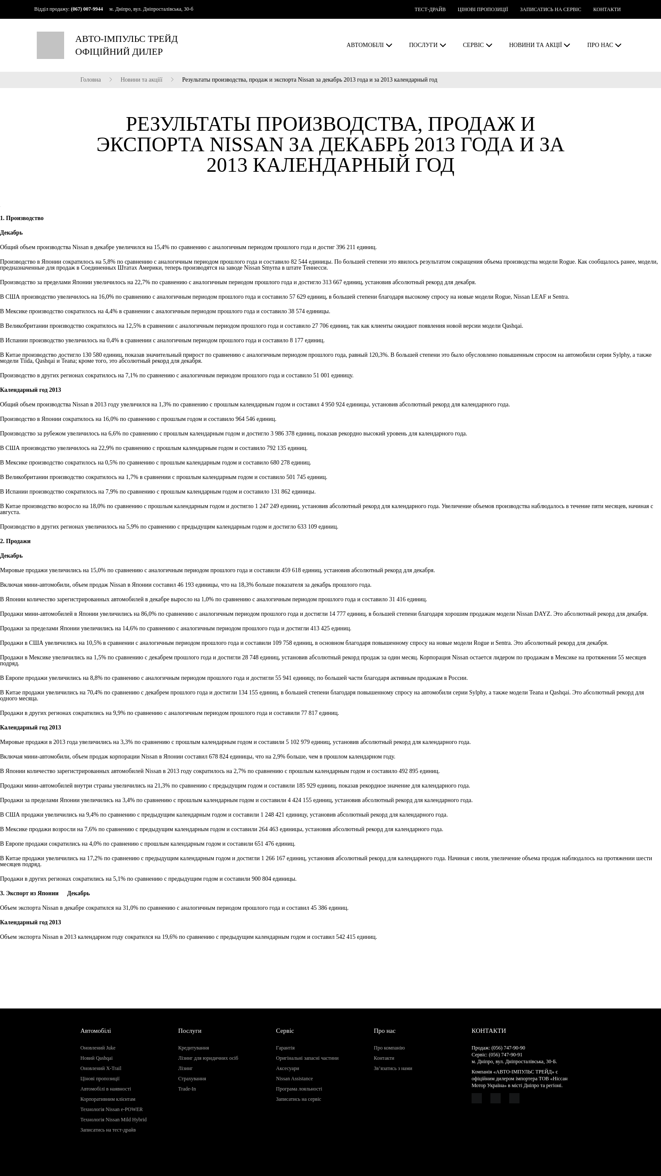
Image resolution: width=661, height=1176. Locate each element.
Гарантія (285, 1048)
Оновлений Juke (97, 1048)
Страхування (192, 1079)
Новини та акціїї (141, 80)
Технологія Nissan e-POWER (111, 1109)
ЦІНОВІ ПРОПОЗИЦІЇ (482, 9)
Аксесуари (287, 1068)
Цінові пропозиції (100, 1079)
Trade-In (187, 1089)
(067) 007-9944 (87, 9)
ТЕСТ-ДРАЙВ (430, 9)
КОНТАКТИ (607, 9)
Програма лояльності (299, 1089)
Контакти (384, 1058)
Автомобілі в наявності (105, 1089)
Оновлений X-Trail (100, 1068)
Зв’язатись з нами (393, 1068)
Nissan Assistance (294, 1079)
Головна (90, 80)
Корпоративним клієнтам (108, 1099)
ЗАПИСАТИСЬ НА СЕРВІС (550, 9)
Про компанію (389, 1048)
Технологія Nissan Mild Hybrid (113, 1120)
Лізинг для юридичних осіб (208, 1058)
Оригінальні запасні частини (307, 1058)
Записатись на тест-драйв (108, 1130)
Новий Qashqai (96, 1058)
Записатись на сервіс (299, 1099)
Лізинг (185, 1068)
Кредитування (193, 1048)
